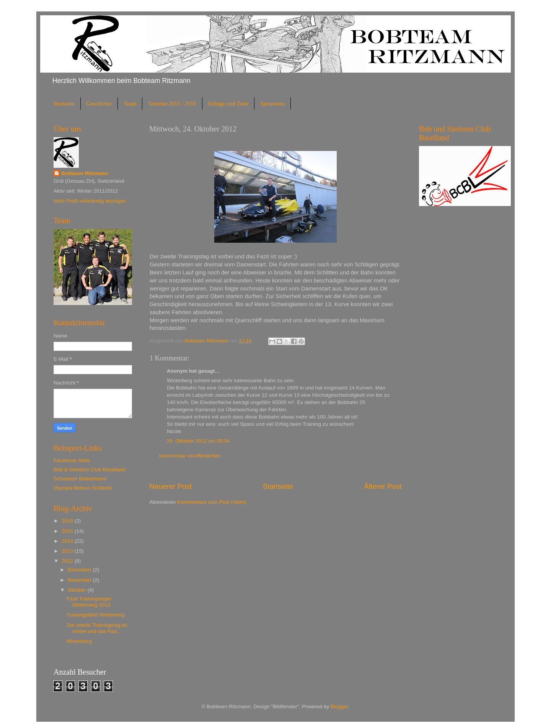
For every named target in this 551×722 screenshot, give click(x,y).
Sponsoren (272, 104)
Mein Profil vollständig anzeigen (90, 201)
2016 (68, 521)
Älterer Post (383, 486)
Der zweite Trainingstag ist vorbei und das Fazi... (97, 628)
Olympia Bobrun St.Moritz (83, 488)
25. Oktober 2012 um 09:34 (198, 441)
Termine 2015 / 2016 (172, 104)
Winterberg (79, 641)
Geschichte (99, 104)
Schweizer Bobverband (80, 479)
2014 (68, 541)
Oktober (78, 590)
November (80, 580)
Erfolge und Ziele (228, 104)
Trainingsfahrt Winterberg (96, 615)
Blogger (339, 706)
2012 (68, 561)
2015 (68, 531)
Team (130, 104)
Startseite (64, 104)
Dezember (80, 570)
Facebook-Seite (72, 460)
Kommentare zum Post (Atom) (212, 502)
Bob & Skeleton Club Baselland (90, 469)
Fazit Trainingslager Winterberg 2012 (89, 602)
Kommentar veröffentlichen (190, 456)
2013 (68, 551)
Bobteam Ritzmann (84, 173)
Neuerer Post (170, 486)
